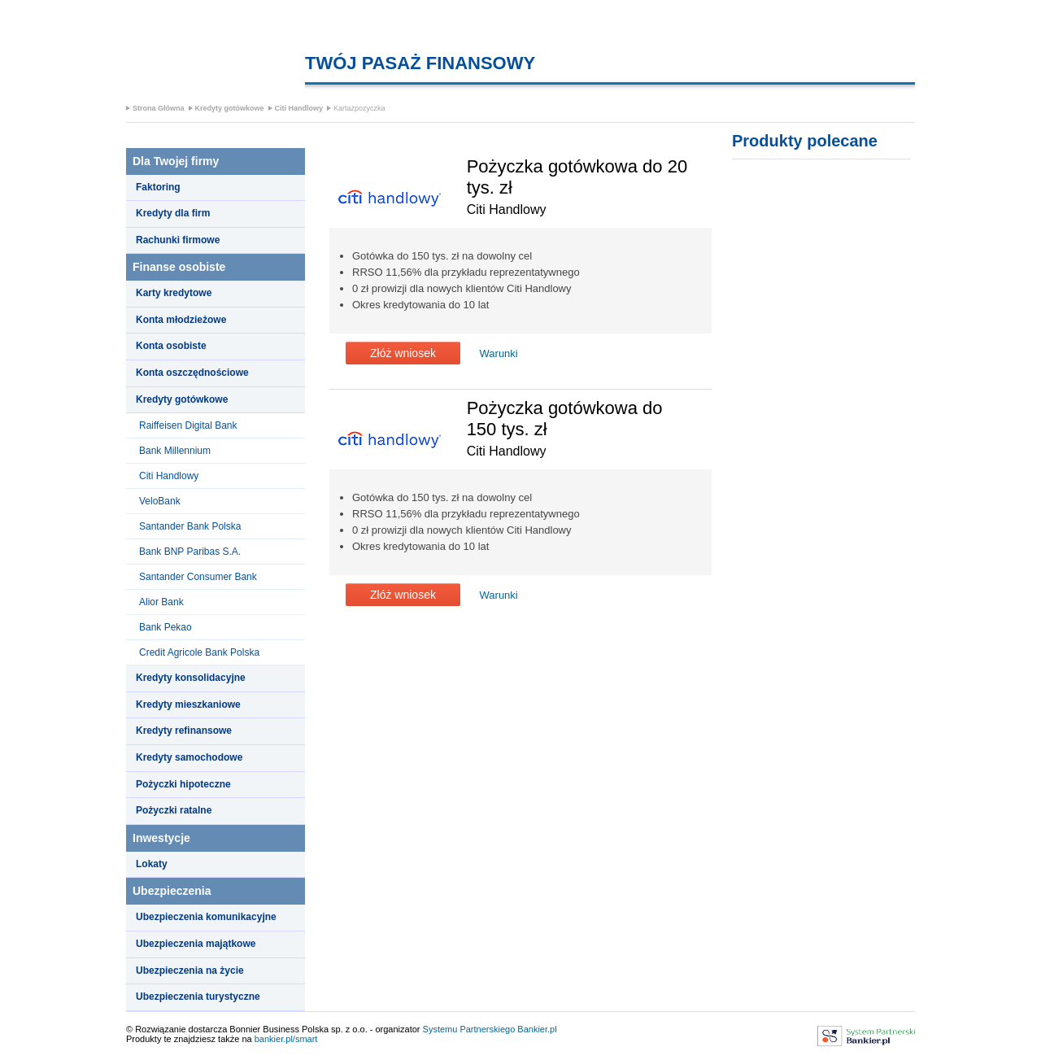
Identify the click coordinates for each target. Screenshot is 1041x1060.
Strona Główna (159, 108)
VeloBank (160, 501)
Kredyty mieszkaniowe (188, 704)
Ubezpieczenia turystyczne (198, 996)
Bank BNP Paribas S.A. (190, 551)
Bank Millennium (175, 450)
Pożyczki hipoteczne (183, 784)
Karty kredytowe (173, 293)
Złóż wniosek (403, 353)
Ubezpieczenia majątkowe (195, 943)
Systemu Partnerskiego (469, 1029)
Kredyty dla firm (173, 213)
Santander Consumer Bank (198, 576)
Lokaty (152, 864)
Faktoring (158, 187)
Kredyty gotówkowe (229, 108)
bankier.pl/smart (286, 1039)
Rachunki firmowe (178, 240)
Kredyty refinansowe (184, 730)
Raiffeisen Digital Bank (188, 425)
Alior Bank (161, 602)
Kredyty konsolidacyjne (191, 677)
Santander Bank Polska (190, 526)
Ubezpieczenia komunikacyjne (206, 917)
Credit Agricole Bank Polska (199, 652)
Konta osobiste (171, 345)
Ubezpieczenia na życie (190, 970)
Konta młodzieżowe (181, 319)
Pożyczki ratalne (173, 810)
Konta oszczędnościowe (192, 372)
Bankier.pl (536, 1029)
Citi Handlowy (299, 108)
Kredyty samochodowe (189, 757)
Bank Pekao (165, 627)
